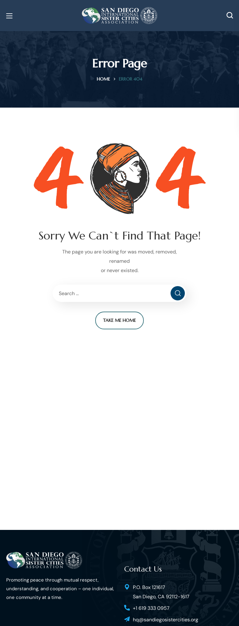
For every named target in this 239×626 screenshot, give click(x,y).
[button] (230, 15)
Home (103, 79)
